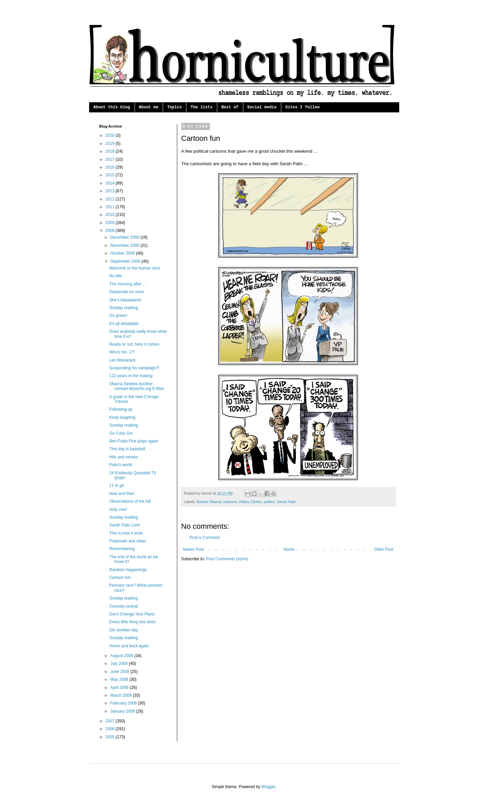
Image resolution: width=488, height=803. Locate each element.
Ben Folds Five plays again (133, 441)
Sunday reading (123, 307)
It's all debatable (123, 323)
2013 (110, 191)
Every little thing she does (132, 622)
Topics (174, 107)
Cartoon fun (119, 577)
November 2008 (125, 245)
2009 (110, 222)
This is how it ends (126, 533)
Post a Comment (205, 537)
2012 (110, 199)
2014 (110, 183)
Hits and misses (123, 457)
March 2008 (121, 695)
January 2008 (123, 711)
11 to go (116, 485)
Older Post (383, 549)
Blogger (268, 786)
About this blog (112, 107)
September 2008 (125, 261)
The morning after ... (127, 284)
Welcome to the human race (134, 268)
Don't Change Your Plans (132, 614)
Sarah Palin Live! (124, 525)
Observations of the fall (130, 501)
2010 (110, 214)
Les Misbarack (122, 360)
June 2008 (120, 671)
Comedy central (123, 606)
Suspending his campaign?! (134, 368)
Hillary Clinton (250, 502)
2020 (110, 135)
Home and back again (129, 646)
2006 (110, 728)
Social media (262, 107)
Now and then (121, 493)
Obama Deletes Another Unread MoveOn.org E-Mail (136, 386)
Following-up (120, 409)
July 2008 (119, 663)
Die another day (123, 630)
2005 (110, 737)
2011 (110, 206)
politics (269, 502)
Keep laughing (122, 417)
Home (289, 549)
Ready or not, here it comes (134, 344)
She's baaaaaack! (125, 300)
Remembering (122, 548)
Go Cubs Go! (121, 433)
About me (149, 107)
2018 (110, 151)
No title (115, 276)
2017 (110, 159)
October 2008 (123, 253)
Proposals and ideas (127, 541)
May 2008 (119, 679)
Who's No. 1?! (122, 352)
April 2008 (119, 687)
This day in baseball (127, 449)
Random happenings (128, 569)
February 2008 (124, 703)
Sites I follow (302, 107)
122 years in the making (130, 375)
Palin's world (120, 464)
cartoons (230, 502)
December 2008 (125, 237)
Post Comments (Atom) (227, 559)
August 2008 (122, 655)
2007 (110, 721)
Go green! (118, 315)
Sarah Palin (286, 502)
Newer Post (193, 549)
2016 (110, 167)
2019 (110, 143)
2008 (110, 230)
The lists (201, 107)
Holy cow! (118, 509)
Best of (229, 107)
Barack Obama (209, 502)
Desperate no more (126, 291)
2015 (110, 175)
